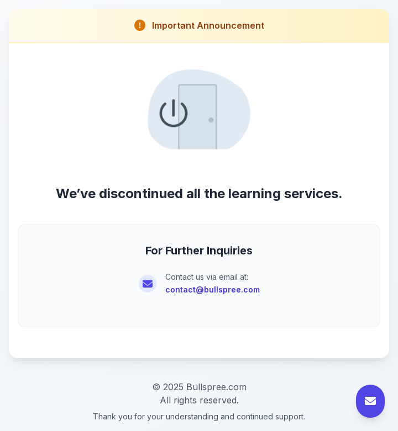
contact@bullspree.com (212, 289)
